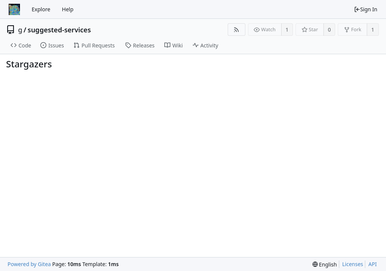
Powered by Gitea (29, 264)
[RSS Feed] (236, 29)
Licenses (352, 264)
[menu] (324, 264)
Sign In (365, 9)
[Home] (14, 9)
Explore (41, 9)
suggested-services (59, 29)
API (372, 264)
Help (68, 9)
